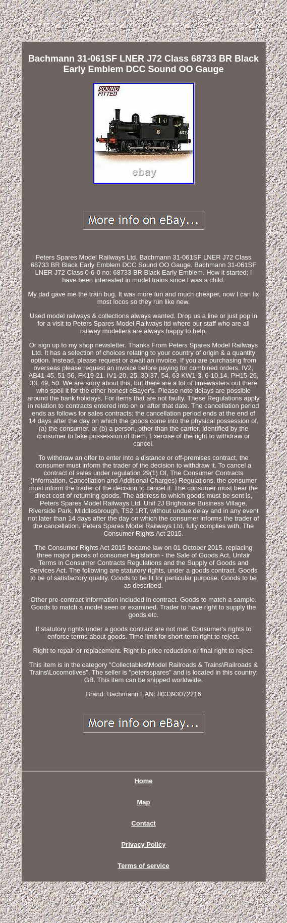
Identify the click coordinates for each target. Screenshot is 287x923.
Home (143, 781)
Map (143, 802)
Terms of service (143, 865)
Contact (143, 823)
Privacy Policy (143, 844)
